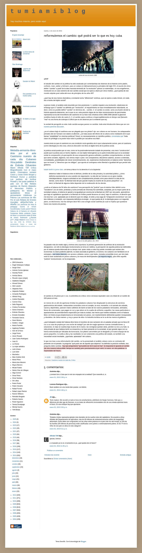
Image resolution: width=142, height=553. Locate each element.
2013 (15, 455)
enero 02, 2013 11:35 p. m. (59, 446)
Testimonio (23, 217)
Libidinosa (27, 195)
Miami (26, 39)
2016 (15, 446)
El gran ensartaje (18, 35)
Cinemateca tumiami (27, 172)
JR (51, 397)
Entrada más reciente (52, 455)
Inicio (90, 455)
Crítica (73, 360)
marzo (14, 485)
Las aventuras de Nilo (26, 198)
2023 (15, 425)
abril (13, 482)
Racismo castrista (30, 226)
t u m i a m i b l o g (47, 11)
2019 (15, 437)
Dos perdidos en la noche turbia (29, 95)
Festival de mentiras (26, 132)
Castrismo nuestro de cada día (61, 360)
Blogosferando (16, 170)
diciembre (15, 458)
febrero (14, 488)
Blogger (83, 541)
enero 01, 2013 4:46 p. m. (58, 390)
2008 (15, 507)
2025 (15, 419)
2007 (15, 510)
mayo (14, 479)
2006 (15, 513)
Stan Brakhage (17, 64)
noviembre (16, 461)
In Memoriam (16, 188)
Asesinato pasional (29, 106)
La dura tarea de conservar (28, 53)
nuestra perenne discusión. (54, 127)
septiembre (16, 467)
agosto (14, 470)
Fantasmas (14, 213)
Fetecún (33, 209)
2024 (15, 422)
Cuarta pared (25, 209)
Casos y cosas (16, 175)
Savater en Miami (29, 81)
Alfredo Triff (54, 436)
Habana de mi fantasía (18, 211)
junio (14, 476)
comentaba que (117, 136)
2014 (15, 452)
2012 (15, 495)
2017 (15, 443)
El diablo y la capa (29, 119)
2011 (15, 498)
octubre (15, 464)
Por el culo (14, 200)
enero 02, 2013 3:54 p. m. (58, 407)
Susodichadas (15, 209)
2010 (15, 501)
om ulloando (31, 211)
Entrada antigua (125, 455)
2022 (15, 428)
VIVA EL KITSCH (24, 222)
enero (14, 491)
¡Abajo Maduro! (19, 220)
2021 (15, 431)
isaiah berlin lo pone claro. (54, 169)
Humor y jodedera (27, 177)
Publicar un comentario (55, 450)
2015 (15, 449)
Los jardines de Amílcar (23, 179)
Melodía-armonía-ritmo (22, 150)
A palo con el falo (23, 182)
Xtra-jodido (16, 162)
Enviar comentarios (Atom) (63, 459)
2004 (15, 519)
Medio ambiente (25, 213)
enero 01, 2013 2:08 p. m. (58, 377)
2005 (15, 516)
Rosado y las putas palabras (22, 181)
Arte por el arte (23, 153)
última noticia (21, 226)
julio (13, 473)
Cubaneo (31, 159)
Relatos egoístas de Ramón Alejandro (23, 185)
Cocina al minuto (28, 207)
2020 (15, 434)
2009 (15, 504)
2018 (15, 440)
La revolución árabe (24, 215)
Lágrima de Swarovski (27, 69)
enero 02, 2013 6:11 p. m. (58, 429)
